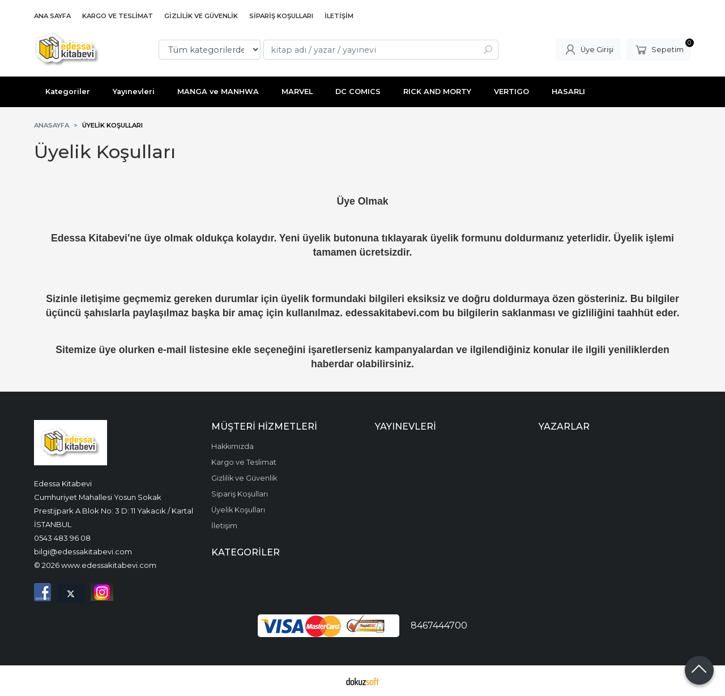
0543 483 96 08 (62, 537)
